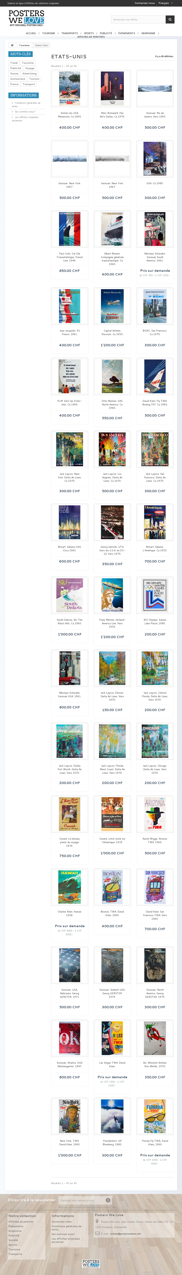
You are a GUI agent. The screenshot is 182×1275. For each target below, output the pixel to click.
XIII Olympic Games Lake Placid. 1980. (155, 621)
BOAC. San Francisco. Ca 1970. (155, 332)
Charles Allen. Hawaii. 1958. (70, 913)
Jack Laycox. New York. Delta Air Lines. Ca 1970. (69, 477)
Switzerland (17, 78)
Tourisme (48, 33)
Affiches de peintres (91, 36)
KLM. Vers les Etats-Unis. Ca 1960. (69, 402)
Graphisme (148, 33)
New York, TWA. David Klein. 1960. (69, 1142)
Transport (29, 84)
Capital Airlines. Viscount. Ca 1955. (112, 332)
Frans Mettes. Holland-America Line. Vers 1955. (112, 623)
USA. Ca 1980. (154, 183)
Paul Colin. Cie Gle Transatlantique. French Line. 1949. (70, 257)
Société (13, 1240)
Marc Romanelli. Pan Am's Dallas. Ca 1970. (112, 114)
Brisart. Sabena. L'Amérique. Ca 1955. (155, 548)
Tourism (34, 78)
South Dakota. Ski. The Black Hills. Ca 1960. (69, 621)
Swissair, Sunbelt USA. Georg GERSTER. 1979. (112, 993)
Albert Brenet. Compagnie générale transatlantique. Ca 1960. (112, 259)
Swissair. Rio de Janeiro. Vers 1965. (155, 114)
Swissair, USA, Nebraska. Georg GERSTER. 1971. (70, 993)
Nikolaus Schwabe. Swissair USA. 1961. (69, 694)
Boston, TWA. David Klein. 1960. (112, 913)
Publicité (106, 33)
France (14, 84)
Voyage (29, 68)
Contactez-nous (145, 3)
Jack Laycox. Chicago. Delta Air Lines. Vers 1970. (155, 769)
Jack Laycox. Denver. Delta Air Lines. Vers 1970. (112, 696)
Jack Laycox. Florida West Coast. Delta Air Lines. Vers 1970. (112, 769)
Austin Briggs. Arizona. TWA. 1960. (155, 840)
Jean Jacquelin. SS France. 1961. (70, 332)
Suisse (14, 73)
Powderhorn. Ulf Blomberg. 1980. (112, 1142)
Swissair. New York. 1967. (69, 185)
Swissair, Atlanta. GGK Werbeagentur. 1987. (70, 1064)
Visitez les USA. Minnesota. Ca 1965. (69, 114)
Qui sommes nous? (24, 111)
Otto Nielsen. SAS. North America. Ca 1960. (112, 404)
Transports (69, 33)
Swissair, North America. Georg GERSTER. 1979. (155, 993)
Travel (14, 62)
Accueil (31, 33)
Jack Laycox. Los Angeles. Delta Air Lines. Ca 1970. (112, 477)
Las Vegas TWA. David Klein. (112, 1064)
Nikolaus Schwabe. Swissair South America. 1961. (154, 257)
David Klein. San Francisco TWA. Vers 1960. (155, 915)
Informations (23, 95)
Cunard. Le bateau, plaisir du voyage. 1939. (69, 842)
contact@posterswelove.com (125, 1233)
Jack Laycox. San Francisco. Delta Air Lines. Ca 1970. (155, 477)
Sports (89, 33)
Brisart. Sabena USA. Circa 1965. (69, 548)
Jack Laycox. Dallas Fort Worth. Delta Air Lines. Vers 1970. (70, 769)
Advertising (29, 73)
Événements (126, 33)
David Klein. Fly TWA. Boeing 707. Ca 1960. (155, 402)
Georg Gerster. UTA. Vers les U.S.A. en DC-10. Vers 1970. (112, 550)
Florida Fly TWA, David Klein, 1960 (155, 1142)
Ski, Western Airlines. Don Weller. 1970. (155, 1064)
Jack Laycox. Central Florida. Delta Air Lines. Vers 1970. (155, 696)
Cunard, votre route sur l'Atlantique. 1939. (112, 840)
